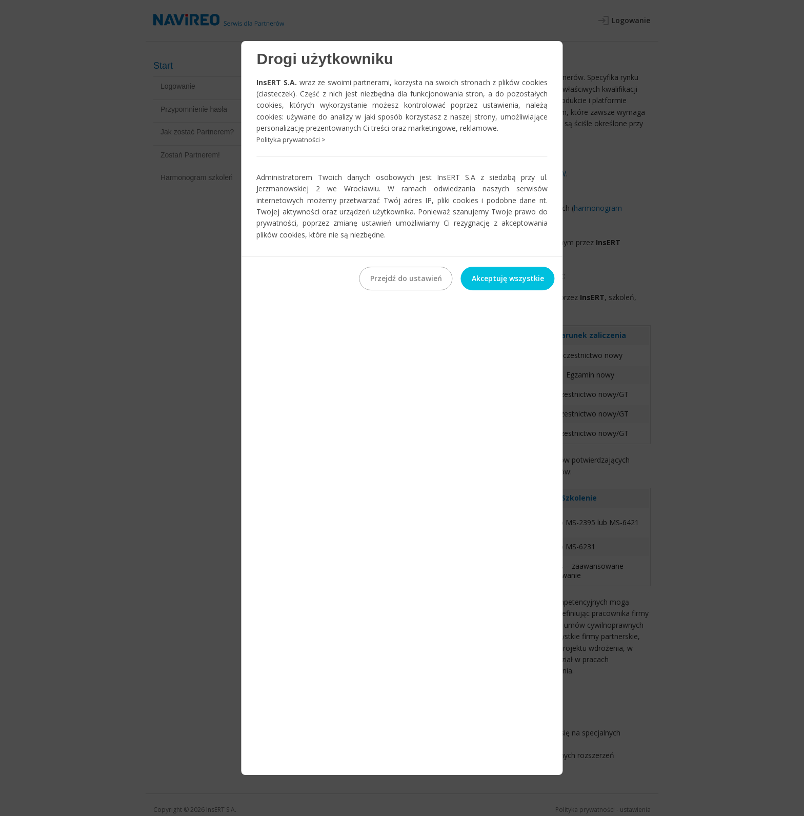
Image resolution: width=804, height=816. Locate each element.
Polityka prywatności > (291, 140)
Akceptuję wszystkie (508, 278)
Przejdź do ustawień (406, 278)
